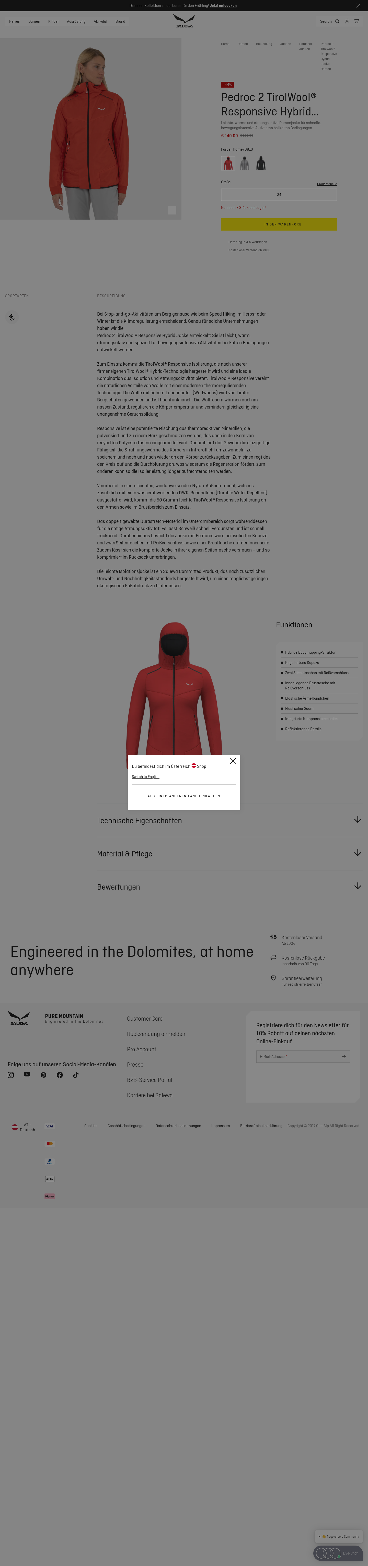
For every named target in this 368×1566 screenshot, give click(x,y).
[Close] (233, 762)
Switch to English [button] (145, 776)
